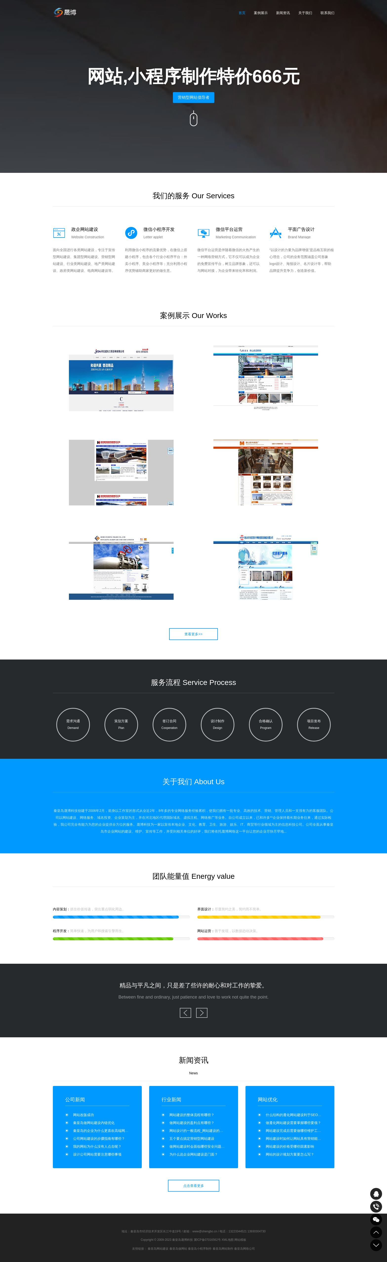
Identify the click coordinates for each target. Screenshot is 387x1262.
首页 (242, 13)
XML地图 (228, 1240)
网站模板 (240, 1240)
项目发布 (314, 725)
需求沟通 (73, 725)
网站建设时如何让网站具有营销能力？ (295, 1139)
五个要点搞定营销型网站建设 (191, 1139)
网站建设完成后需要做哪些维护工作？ (295, 1131)
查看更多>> (193, 634)
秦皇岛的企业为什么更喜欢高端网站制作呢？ (107, 1131)
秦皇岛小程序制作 (200, 1248)
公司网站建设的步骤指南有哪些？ (99, 1139)
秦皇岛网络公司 (244, 1248)
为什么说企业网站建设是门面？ (193, 1154)
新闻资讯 (283, 13)
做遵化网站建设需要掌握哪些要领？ (293, 1123)
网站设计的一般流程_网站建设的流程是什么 (203, 1131)
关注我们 (376, 1219)
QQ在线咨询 (376, 1194)
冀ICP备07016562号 (207, 1240)
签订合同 (169, 725)
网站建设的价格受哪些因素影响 (290, 1146)
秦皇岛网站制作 (223, 1248)
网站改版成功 (83, 1115)
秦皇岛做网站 (178, 1248)
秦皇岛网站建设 (158, 1248)
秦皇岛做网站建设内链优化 (94, 1123)
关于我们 (305, 13)
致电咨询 (376, 1207)
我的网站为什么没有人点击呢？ (97, 1146)
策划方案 (121, 725)
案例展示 (261, 13)
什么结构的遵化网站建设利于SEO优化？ (297, 1115)
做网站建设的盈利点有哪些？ (191, 1123)
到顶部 (376, 1232)
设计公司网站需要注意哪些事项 (97, 1154)
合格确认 (266, 725)
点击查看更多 (193, 1186)
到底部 (376, 1245)
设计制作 (218, 725)
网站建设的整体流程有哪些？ (191, 1115)
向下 (193, 118)
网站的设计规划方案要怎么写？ (290, 1154)
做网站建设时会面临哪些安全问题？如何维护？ (205, 1146)
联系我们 (327, 13)
